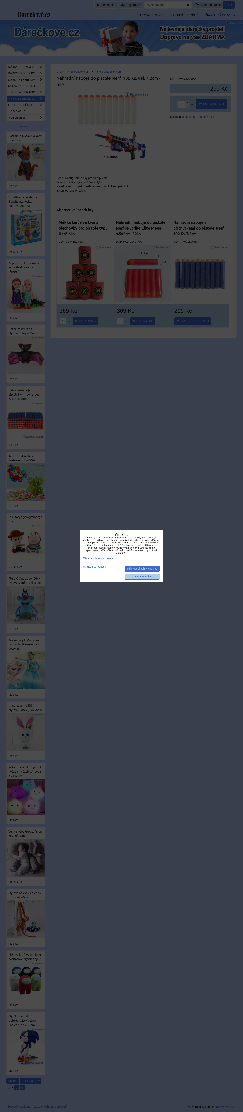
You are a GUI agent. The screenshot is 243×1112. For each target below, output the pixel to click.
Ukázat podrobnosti (94, 566)
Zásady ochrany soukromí (98, 558)
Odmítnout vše (142, 576)
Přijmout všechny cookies (142, 568)
